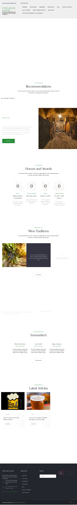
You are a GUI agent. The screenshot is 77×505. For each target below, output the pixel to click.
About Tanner (25, 493)
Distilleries (25, 481)
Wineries (24, 476)
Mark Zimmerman (20, 344)
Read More (7, 424)
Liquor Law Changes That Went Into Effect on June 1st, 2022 (38, 419)
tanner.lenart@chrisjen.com (12, 492)
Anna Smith (38, 344)
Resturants (25, 484)
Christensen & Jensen (7, 502)
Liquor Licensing (26, 490)
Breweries (24, 478)
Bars (23, 487)
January (6, 414)
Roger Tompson (57, 344)
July (31, 414)
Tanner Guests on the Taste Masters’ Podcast (11, 419)
